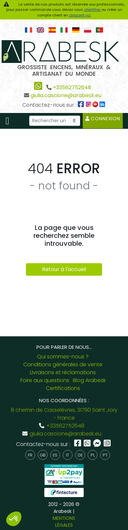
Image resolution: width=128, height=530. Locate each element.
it (67, 455)
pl (93, 455)
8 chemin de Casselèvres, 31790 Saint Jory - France (64, 414)
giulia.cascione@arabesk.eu (66, 95)
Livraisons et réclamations (63, 372)
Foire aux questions (44, 380)
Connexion (102, 118)
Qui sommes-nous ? (63, 356)
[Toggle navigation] (7, 121)
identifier (92, 9)
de (80, 455)
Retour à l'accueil (64, 269)
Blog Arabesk (89, 380)
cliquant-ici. (80, 15)
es (55, 455)
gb (43, 455)
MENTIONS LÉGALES (64, 521)
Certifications (63, 388)
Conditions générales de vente (62, 364)
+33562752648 (72, 87)
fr (30, 455)
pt (105, 455)
